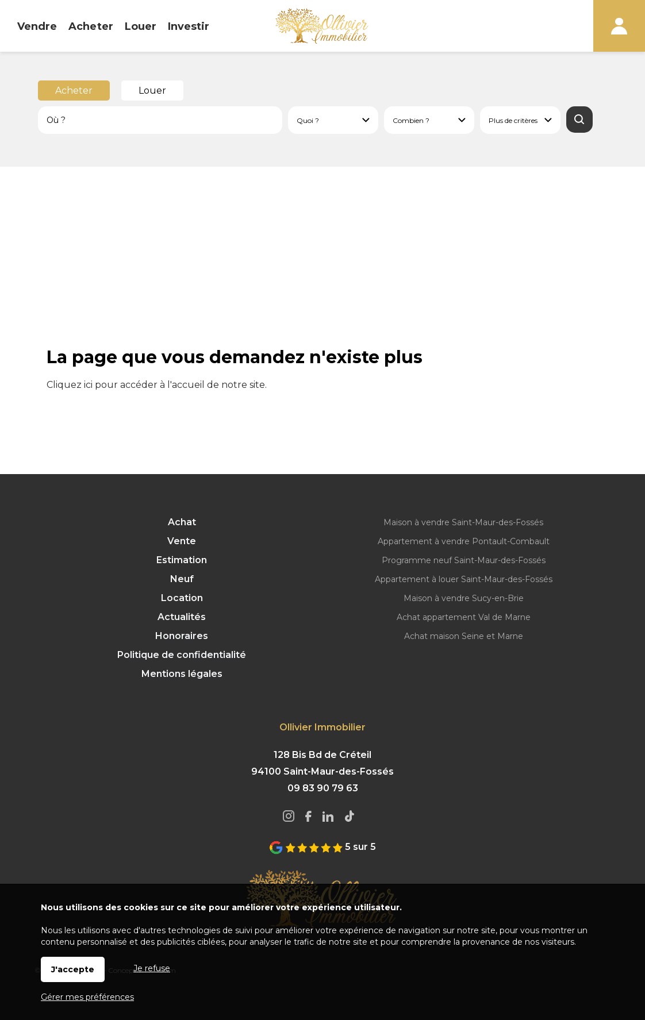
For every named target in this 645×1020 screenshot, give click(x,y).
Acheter (74, 90)
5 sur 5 (322, 846)
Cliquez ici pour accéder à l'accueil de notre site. (157, 384)
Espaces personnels (619, 26)
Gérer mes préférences (87, 997)
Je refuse (151, 968)
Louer (152, 90)
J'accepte (72, 969)
